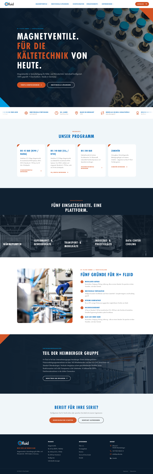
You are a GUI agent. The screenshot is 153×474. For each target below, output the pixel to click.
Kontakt (81, 458)
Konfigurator (78, 4)
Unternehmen (108, 4)
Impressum (125, 471)
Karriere (81, 452)
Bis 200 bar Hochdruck (54, 455)
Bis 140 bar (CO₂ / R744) (55, 452)
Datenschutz (133, 471)
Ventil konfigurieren (31, 85)
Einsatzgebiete (93, 4)
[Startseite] (9, 4)
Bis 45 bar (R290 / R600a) (55, 449)
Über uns (81, 446)
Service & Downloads (85, 455)
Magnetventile (42, 4)
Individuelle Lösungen (60, 4)
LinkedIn (113, 458)
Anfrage (142, 4)
